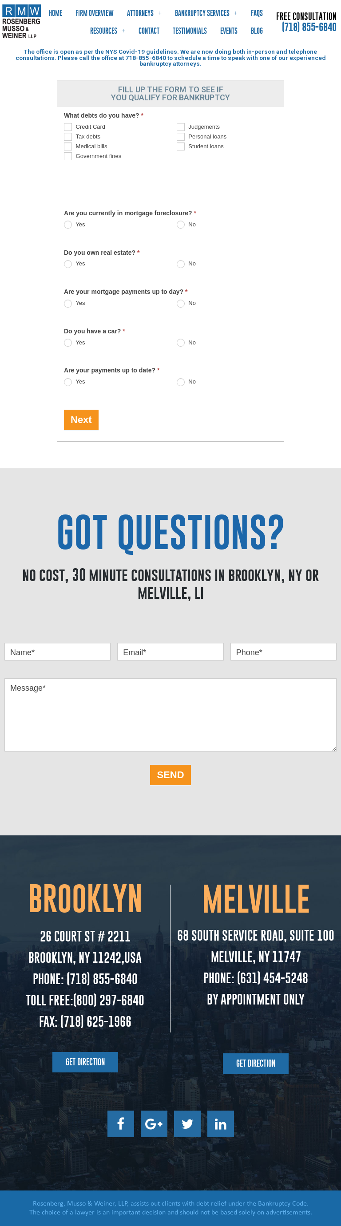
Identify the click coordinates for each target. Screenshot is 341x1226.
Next (81, 419)
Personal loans (202, 136)
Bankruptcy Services (206, 13)
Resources (107, 31)
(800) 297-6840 (108, 1000)
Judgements (198, 126)
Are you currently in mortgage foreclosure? (130, 213)
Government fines (92, 156)
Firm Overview (94, 13)
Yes (74, 224)
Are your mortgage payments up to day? (126, 291)
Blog (257, 31)
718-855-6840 (145, 57)
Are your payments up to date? (112, 370)
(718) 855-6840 (309, 27)
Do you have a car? (94, 331)
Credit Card (84, 126)
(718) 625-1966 (95, 1021)
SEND (170, 774)
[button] (85, 1062)
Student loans (200, 146)
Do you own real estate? (101, 252)
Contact (149, 31)
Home (55, 13)
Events (229, 31)
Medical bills (85, 146)
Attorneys (144, 13)
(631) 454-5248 (271, 978)
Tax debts (82, 136)
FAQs (257, 13)
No (186, 224)
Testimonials (190, 31)
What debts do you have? (103, 115)
